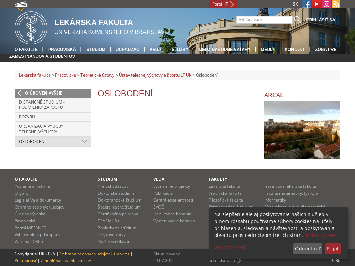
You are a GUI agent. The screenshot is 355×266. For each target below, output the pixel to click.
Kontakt (295, 49)
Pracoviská (62, 49)
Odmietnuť (307, 248)
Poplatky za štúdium (117, 228)
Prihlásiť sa (320, 20)
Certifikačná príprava (118, 214)
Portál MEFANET (30, 228)
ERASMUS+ (109, 221)
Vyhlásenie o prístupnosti (39, 235)
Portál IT (220, 4)
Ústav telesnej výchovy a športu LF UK (155, 75)
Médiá (267, 49)
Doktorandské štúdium (119, 200)
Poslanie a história (32, 186)
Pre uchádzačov (113, 186)
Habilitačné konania (172, 214)
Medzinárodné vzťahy (224, 49)
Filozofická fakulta (226, 200)
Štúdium (95, 49)
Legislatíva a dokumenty (38, 200)
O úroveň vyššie (43, 93)
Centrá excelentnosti (173, 200)
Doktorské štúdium (116, 193)
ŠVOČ (158, 207)
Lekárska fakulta (35, 75)
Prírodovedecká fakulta (231, 207)
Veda (155, 49)
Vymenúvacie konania (174, 221)
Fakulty (218, 179)
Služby (180, 49)
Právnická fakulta (225, 193)
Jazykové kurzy (112, 235)
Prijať (333, 248)
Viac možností (230, 247)
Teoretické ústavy (97, 75)
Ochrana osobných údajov (39, 207)
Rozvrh (27, 117)
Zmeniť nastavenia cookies (66, 261)
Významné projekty (171, 186)
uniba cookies (320, 235)
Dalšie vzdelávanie (116, 242)
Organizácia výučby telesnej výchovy (41, 129)
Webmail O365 (29, 242)
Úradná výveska (30, 214)
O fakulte (26, 49)
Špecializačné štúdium (119, 207)
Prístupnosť (25, 261)
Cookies (121, 254)
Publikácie (163, 193)
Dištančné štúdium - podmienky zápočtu (42, 104)
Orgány (22, 193)
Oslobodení (32, 141)
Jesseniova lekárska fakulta (290, 186)
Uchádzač (127, 49)
